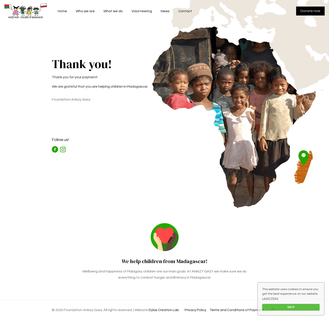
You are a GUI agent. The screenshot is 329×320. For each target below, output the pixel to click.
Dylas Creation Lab (164, 310)
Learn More (270, 298)
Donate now (310, 11)
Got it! (290, 307)
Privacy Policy (195, 310)
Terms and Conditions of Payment (237, 310)
